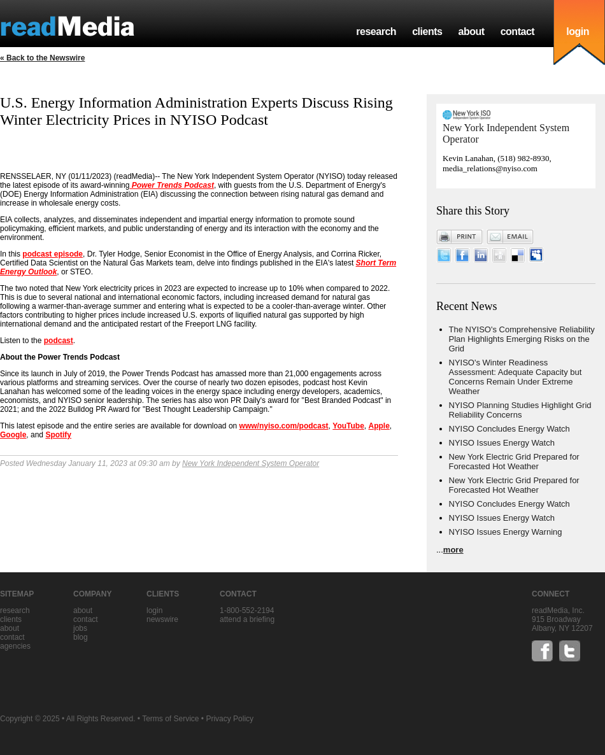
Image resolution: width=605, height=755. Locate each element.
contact (518, 31)
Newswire (162, 619)
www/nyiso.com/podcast (284, 425)
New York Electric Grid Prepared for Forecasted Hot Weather (514, 461)
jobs (80, 628)
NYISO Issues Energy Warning (505, 532)
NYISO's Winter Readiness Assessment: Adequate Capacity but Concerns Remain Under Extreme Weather (515, 377)
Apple (378, 425)
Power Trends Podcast (171, 185)
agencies (15, 646)
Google (13, 434)
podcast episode (52, 254)
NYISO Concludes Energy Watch (509, 429)
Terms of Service (170, 718)
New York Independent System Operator (250, 463)
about (471, 31)
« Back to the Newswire (42, 57)
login (577, 31)
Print (459, 236)
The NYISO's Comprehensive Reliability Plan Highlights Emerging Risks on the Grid (522, 339)
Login (154, 610)
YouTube (348, 425)
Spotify (58, 434)
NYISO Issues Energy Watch (502, 443)
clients (427, 31)
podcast (58, 340)
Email (510, 236)
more (453, 549)
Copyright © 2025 (30, 718)
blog (80, 637)
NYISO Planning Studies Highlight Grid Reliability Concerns (520, 410)
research (376, 31)
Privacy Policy (229, 718)
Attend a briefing (247, 619)
